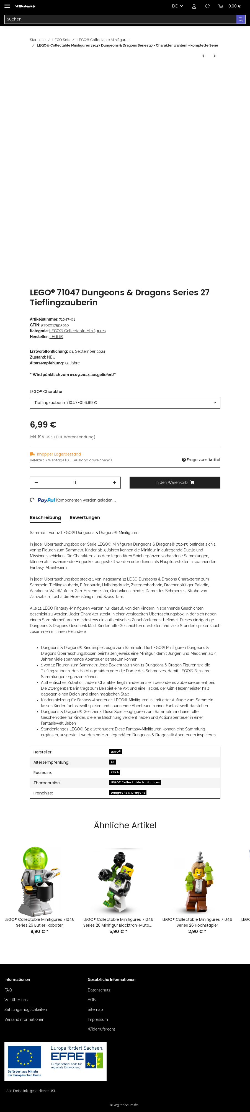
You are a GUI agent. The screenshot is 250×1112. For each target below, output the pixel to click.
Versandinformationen (24, 1019)
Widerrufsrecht (101, 1029)
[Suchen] (120, 19)
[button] (194, 6)
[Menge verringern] (36, 482)
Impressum (98, 1019)
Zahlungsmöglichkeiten (25, 1009)
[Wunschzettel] (207, 6)
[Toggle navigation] (7, 3)
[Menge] (75, 482)
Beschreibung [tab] (45, 517)
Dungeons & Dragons (128, 793)
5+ (113, 762)
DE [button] (175, 6)
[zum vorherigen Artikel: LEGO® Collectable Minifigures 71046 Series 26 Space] (203, 56)
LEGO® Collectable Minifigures (77, 331)
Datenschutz (99, 990)
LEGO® (116, 752)
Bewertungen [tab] (85, 517)
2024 (115, 772)
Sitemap (95, 1009)
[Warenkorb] (230, 6)
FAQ (8, 990)
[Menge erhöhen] (114, 482)
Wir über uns (16, 1000)
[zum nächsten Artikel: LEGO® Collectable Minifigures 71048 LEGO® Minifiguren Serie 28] (214, 56)
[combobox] (125, 403)
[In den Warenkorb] (34, 72)
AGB (92, 1000)
